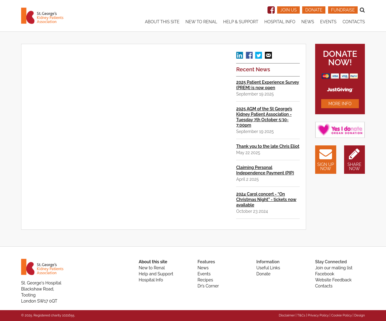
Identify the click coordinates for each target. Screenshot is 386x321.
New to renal (201, 21)
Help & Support (240, 21)
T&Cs (301, 315)
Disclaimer (287, 315)
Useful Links (268, 267)
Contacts (354, 21)
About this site (162, 21)
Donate (263, 273)
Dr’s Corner (208, 286)
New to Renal (152, 267)
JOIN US (288, 10)
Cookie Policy (341, 315)
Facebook (324, 273)
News (307, 21)
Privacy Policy (318, 315)
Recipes (205, 279)
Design (359, 315)
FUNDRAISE (343, 10)
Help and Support (156, 273)
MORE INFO (340, 103)
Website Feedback (333, 279)
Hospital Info (279, 21)
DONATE (313, 10)
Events (328, 21)
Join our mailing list (334, 267)
